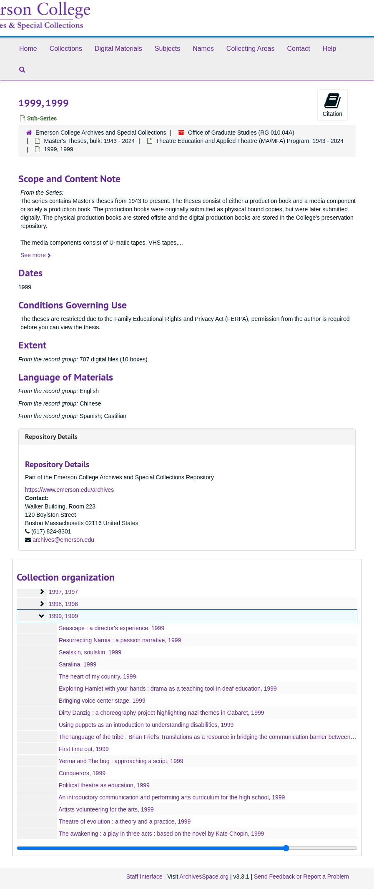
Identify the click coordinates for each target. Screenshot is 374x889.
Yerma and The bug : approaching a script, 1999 (121, 761)
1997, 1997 (63, 591)
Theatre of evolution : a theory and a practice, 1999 (125, 821)
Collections (66, 48)
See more (35, 255)
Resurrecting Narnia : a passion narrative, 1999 (120, 640)
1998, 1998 (63, 604)
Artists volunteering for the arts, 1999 (106, 809)
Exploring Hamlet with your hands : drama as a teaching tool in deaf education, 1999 (168, 688)
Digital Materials (118, 48)
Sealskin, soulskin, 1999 (90, 652)
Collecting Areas (250, 48)
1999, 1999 (63, 616)
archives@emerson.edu (63, 539)
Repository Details (51, 436)
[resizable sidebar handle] (187, 848)
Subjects (167, 48)
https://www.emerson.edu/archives (69, 489)
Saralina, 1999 (77, 664)
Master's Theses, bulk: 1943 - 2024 (89, 141)
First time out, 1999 (84, 749)
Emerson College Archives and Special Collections (100, 132)
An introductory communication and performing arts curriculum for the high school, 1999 (171, 797)
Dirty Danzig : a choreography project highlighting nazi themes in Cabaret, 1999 (161, 712)
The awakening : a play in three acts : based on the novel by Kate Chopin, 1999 (161, 833)
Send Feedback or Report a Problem (301, 876)
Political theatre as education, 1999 (104, 785)
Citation (332, 104)
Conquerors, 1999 (82, 773)
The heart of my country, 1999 (97, 676)
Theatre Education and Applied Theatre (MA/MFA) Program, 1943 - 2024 (250, 141)
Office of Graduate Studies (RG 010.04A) (241, 132)
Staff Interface (144, 876)
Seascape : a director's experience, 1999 (111, 628)
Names (203, 48)
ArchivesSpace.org (203, 876)
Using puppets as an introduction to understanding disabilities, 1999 (146, 724)
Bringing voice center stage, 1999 (102, 700)
